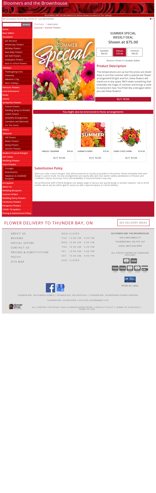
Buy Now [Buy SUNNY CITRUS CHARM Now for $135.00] (131, 157)
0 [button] (151, 19)
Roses (5, 95)
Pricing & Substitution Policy (16, 213)
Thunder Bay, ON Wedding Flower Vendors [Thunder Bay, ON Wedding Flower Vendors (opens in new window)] (114, 295)
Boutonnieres (11, 172)
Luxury (5, 98)
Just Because (11, 40)
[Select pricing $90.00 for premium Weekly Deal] (134, 52)
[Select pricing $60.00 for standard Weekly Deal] (104, 52)
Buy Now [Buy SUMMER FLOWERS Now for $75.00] (95, 157)
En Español (7, 183)
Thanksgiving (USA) (14, 71)
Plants (5, 129)
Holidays (6, 67)
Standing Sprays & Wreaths (17, 110)
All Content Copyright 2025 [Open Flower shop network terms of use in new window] (49, 307)
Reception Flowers (11, 205)
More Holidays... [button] (12, 83)
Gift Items (7, 156)
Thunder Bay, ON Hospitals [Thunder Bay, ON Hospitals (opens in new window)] (72, 295)
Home (5, 29)
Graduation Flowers (14, 59)
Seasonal (7, 133)
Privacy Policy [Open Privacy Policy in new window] (104, 307)
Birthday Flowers (13, 48)
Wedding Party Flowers (14, 198)
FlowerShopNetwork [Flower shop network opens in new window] (80, 307)
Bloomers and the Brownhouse (35, 3)
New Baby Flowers (13, 52)
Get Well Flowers (13, 55)
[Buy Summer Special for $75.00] (123, 99)
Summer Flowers (13, 148)
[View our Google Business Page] (60, 291)
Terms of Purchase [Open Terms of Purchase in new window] (128, 307)
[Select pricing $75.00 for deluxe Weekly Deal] (119, 52)
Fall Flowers (10, 137)
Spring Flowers (12, 145)
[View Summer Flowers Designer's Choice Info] (93, 134)
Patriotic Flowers (10, 87)
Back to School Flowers (16, 63)
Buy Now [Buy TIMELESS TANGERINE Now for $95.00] (59, 157)
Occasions (7, 36)
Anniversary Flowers (14, 44)
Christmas (9, 75)
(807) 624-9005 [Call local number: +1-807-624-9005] (48, 19)
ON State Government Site (94, 300)
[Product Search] (12, 25)
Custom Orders (10, 194)
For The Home (12, 125)
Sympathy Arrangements (16, 117)
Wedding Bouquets (12, 190)
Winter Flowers (12, 141)
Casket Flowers (12, 114)
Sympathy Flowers (11, 102)
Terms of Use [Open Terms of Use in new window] (87, 309)
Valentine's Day (12, 79)
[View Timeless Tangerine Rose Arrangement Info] (57, 134)
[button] (130, 279)
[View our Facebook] (50, 291)
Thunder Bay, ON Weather (61, 300)
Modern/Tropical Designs (15, 153)
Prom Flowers (9, 164)
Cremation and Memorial (16, 121)
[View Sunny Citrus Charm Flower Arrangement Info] (129, 134)
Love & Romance (10, 91)
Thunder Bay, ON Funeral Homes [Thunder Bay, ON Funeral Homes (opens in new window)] (36, 295)
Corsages (9, 168)
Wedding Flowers (10, 160)
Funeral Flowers (12, 106)
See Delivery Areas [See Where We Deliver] (133, 222)
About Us (7, 186)
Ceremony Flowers (11, 201)
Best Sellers (8, 33)
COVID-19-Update (11, 209)
